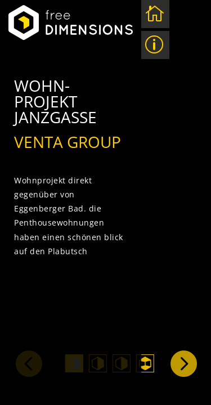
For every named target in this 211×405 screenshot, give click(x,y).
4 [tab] (145, 363)
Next (183, 363)
